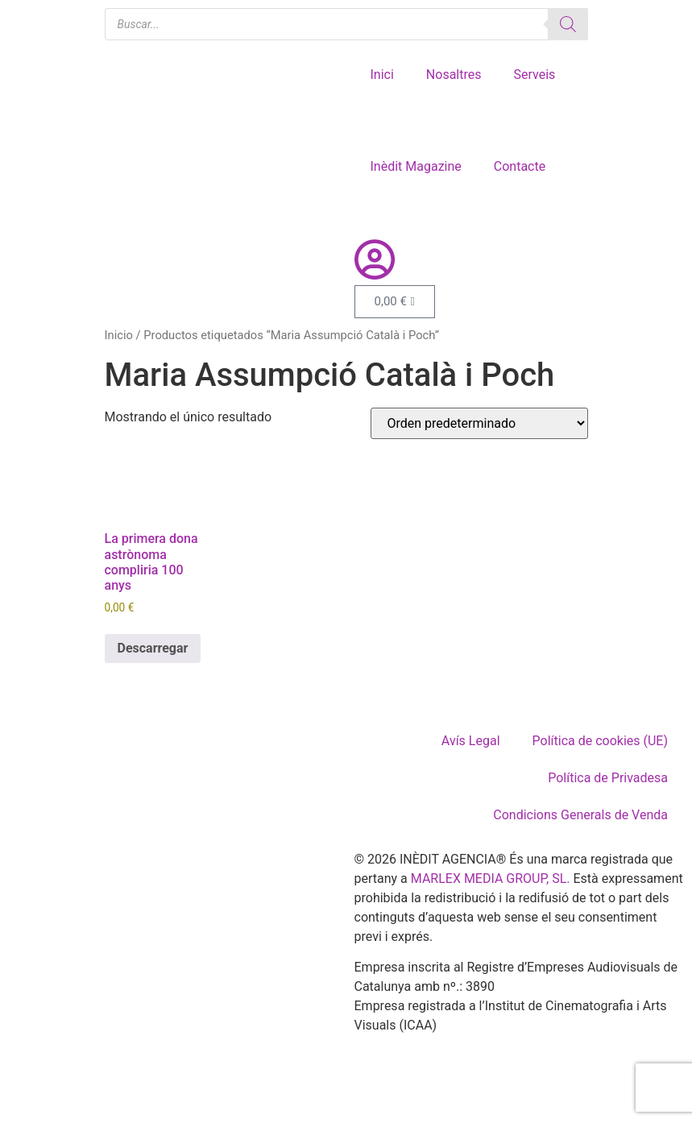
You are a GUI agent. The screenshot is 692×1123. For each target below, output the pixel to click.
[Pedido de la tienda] (479, 423)
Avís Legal (470, 740)
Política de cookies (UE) (600, 740)
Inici (382, 74)
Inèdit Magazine (416, 166)
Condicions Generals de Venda (580, 815)
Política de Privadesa (608, 777)
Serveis (534, 74)
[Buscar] (568, 24)
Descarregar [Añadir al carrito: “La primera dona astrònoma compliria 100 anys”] (153, 648)
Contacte (519, 166)
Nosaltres (454, 74)
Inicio (119, 335)
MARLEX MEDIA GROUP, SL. (490, 878)
